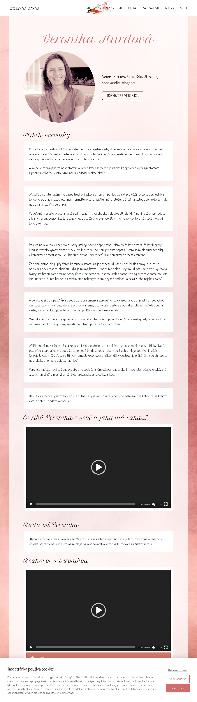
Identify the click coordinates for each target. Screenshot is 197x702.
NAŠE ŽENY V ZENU (110, 8)
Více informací (66, 692)
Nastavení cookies (177, 670)
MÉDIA (132, 8)
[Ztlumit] (153, 504)
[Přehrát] (31, 504)
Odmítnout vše (177, 679)
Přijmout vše (178, 688)
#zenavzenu (25, 8)
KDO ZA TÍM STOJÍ (176, 8)
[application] (98, 467)
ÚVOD (88, 8)
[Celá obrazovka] (166, 504)
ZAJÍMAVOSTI (151, 8)
